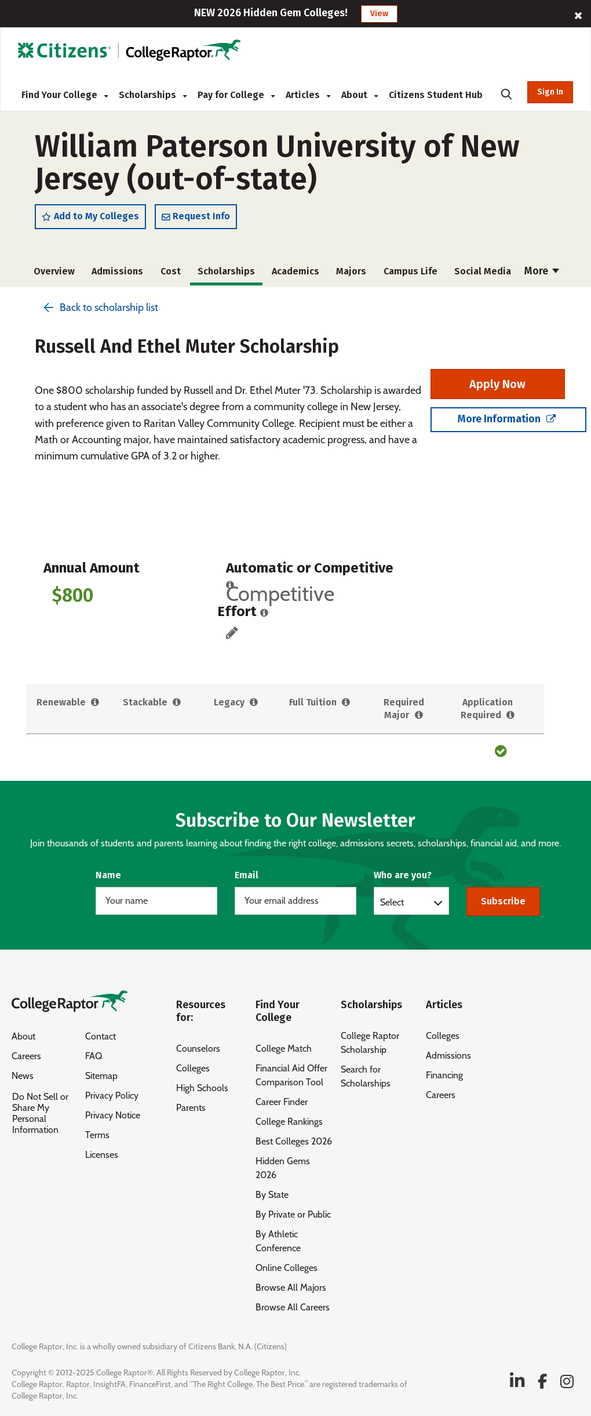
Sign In (550, 92)
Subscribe (503, 901)
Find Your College (64, 94)
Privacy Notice (112, 1115)
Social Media (482, 271)
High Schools (202, 1087)
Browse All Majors (291, 1287)
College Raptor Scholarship (370, 1042)
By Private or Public (293, 1214)
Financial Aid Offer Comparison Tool (291, 1075)
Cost (170, 271)
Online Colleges (287, 1267)
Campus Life (410, 271)
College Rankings (289, 1121)
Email (246, 875)
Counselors (198, 1048)
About (359, 94)
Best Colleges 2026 (294, 1141)
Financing (444, 1075)
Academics (295, 271)
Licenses (101, 1154)
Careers (26, 1056)
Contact (100, 1036)
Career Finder (282, 1101)
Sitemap (101, 1075)
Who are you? (403, 875)
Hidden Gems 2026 (283, 1168)
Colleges (193, 1068)
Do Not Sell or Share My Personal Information (40, 1113)
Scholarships (153, 94)
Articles (308, 94)
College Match (284, 1048)
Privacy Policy (111, 1095)
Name (108, 875)
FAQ (93, 1056)
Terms (97, 1134)
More (541, 271)
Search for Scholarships (366, 1076)
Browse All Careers (293, 1307)
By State (272, 1194)
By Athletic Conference (278, 1241)
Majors (351, 271)
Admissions (117, 271)
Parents (191, 1107)
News (23, 1075)
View (379, 14)
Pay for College (236, 94)
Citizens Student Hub (436, 94)
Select (392, 902)
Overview (54, 271)
